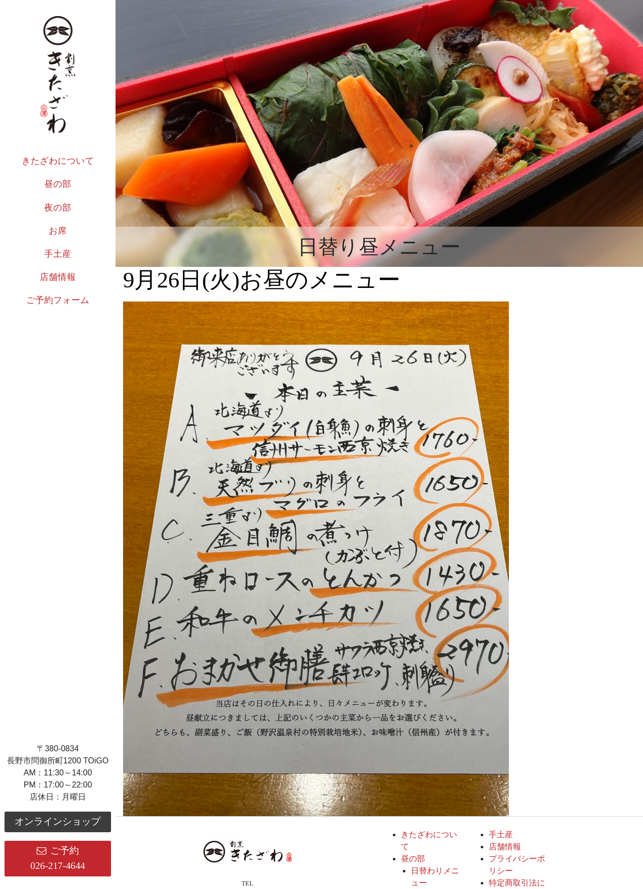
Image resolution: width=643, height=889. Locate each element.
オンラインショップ (57, 821)
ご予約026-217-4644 (58, 858)
